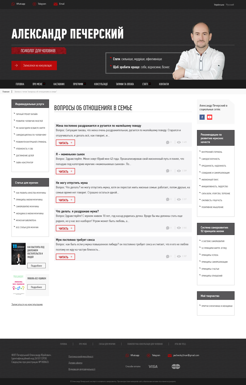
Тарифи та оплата (125, 84)
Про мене (37, 84)
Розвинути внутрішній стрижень (31, 142)
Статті (145, 84)
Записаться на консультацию (27, 304)
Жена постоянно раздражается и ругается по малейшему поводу (98, 125)
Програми (78, 84)
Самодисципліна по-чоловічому (31, 135)
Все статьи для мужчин (27, 227)
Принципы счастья (210, 269)
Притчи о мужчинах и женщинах (217, 306)
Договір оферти (75, 362)
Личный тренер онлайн (27, 114)
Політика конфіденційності (81, 356)
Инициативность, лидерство (215, 186)
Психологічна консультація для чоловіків (145, 344)
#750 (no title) (180, 344)
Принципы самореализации (215, 262)
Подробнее (36, 265)
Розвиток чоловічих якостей (29, 121)
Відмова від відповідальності (82, 369)
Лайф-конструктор (24, 162)
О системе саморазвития (213, 241)
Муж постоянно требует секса (75, 240)
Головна (20, 84)
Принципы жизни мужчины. (29, 199)
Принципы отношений (212, 276)
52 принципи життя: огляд (214, 248)
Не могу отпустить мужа (72, 183)
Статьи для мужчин (107, 344)
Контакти (164, 84)
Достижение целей (25, 155)
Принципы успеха (210, 255)
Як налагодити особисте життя (30, 128)
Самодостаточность (211, 159)
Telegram (42, 3)
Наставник (59, 84)
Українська (219, 4)
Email (61, 3)
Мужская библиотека (26, 220)
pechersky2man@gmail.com (186, 355)
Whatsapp (20, 3)
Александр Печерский (67, 33)
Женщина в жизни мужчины (30, 213)
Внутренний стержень (212, 152)
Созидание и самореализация (216, 173)
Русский (230, 4)
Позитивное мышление (212, 207)
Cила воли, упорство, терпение (216, 193)
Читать (63, 143)
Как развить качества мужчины (31, 193)
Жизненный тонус (210, 179)
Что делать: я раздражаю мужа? (77, 211)
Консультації (100, 84)
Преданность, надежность (214, 166)
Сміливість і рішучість (212, 200)
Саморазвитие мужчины (27, 206)
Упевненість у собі (24, 148)
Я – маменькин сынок (70, 154)
